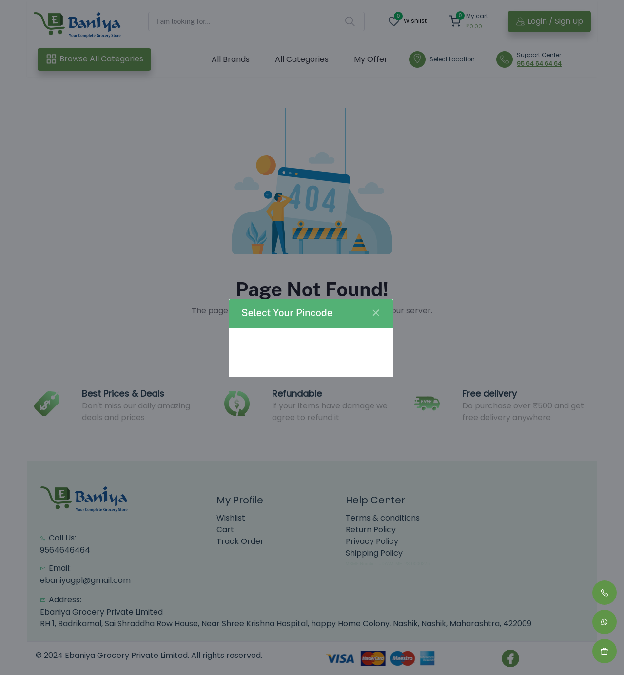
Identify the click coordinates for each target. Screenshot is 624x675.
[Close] (376, 313)
